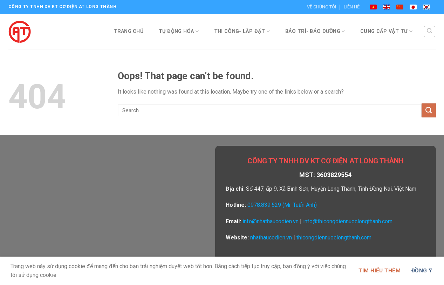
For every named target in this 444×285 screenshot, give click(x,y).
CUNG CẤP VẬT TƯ (386, 31)
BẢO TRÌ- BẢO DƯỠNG (315, 31)
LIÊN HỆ (352, 6)
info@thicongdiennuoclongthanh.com (347, 221)
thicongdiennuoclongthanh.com (333, 237)
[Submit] (429, 110)
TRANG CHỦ (128, 31)
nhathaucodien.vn (271, 237)
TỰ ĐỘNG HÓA (179, 31)
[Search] (429, 31)
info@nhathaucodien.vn (271, 221)
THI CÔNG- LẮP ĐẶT (242, 31)
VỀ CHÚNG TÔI (321, 6)
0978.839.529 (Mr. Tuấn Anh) (282, 205)
